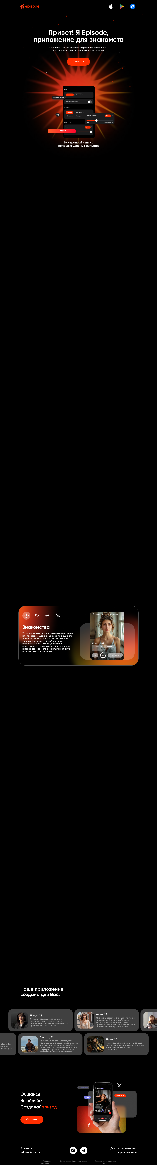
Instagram (73, 1150)
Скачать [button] (78, 61)
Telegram (84, 1150)
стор (133, 6)
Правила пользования (46, 1161)
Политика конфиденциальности (106, 1161)
